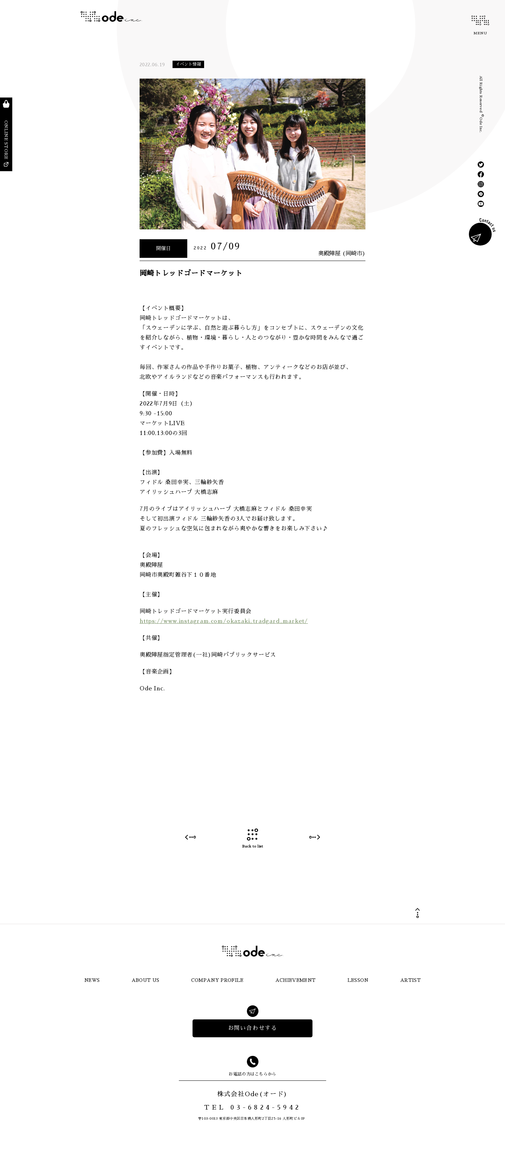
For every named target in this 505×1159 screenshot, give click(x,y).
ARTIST (410, 980)
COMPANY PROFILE (217, 980)
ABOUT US (146, 980)
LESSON (358, 980)
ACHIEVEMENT (295, 980)
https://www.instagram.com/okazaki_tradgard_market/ (224, 621)
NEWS (92, 980)
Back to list (252, 839)
